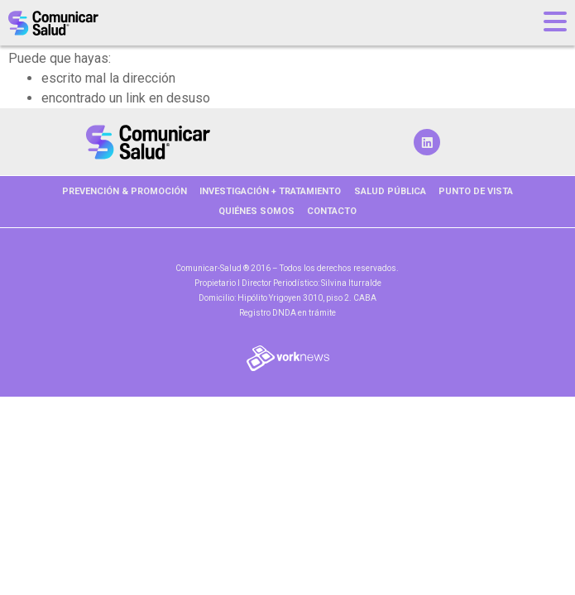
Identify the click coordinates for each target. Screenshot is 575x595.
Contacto (332, 211)
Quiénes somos (256, 211)
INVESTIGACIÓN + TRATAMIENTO (270, 191)
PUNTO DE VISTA (475, 191)
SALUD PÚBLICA (390, 191)
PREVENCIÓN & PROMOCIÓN (124, 191)
